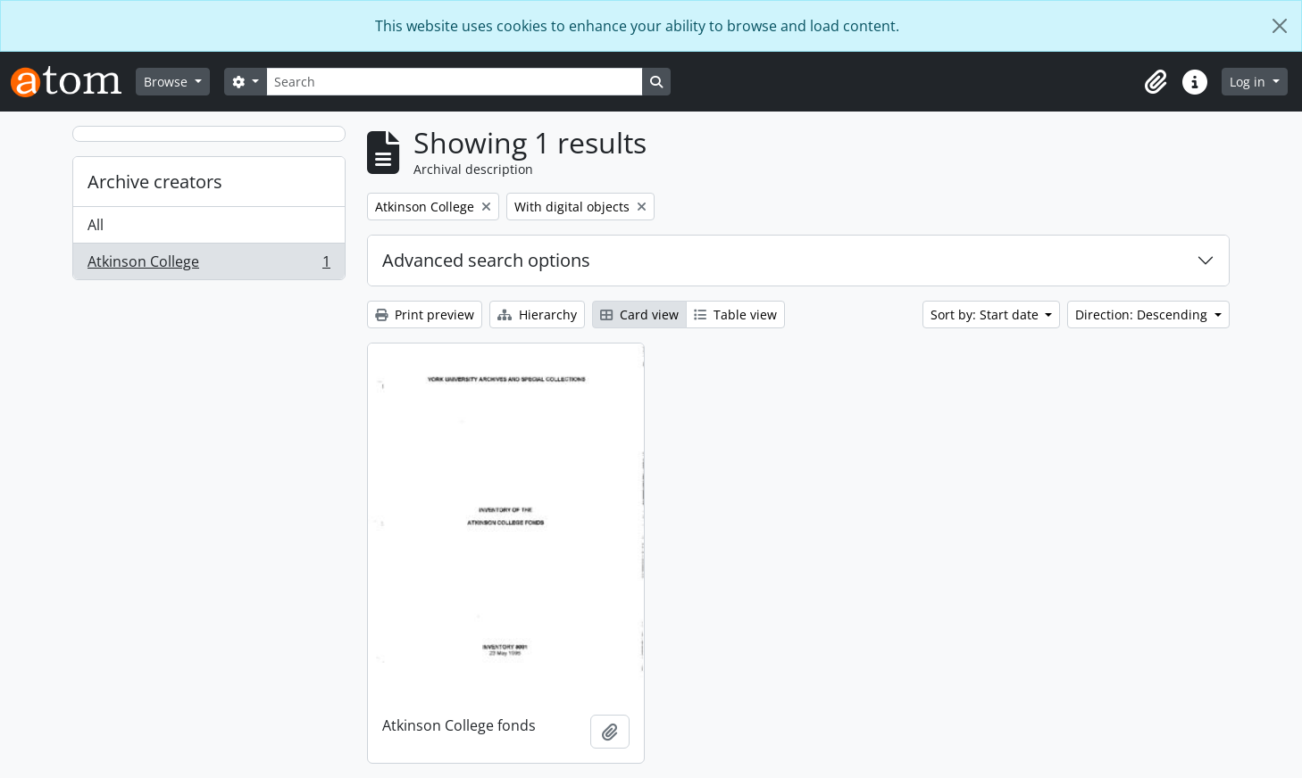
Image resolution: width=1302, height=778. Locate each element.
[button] (1155, 82)
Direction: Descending (1143, 314)
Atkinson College (208, 265)
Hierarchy (537, 314)
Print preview (424, 314)
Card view (639, 314)
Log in (1249, 81)
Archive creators (155, 182)
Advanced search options (486, 260)
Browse (167, 81)
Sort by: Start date (986, 314)
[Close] (1279, 26)
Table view (735, 314)
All (96, 225)
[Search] (454, 81)
